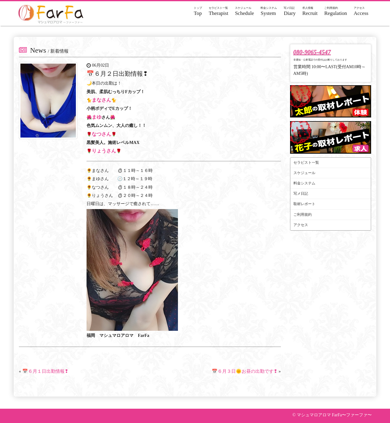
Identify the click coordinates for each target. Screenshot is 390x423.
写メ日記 (300, 193)
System (269, 11)
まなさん (101, 100)
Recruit (309, 11)
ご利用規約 (302, 214)
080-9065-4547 (312, 52)
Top (198, 11)
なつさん (101, 134)
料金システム (304, 183)
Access (361, 11)
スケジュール (304, 173)
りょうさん (104, 150)
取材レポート (304, 204)
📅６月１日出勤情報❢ (45, 371)
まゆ (96, 117)
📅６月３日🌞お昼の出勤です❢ (245, 371)
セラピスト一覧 (306, 162)
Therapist (218, 11)
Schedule (244, 11)
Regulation (335, 11)
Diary (290, 11)
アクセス (300, 225)
